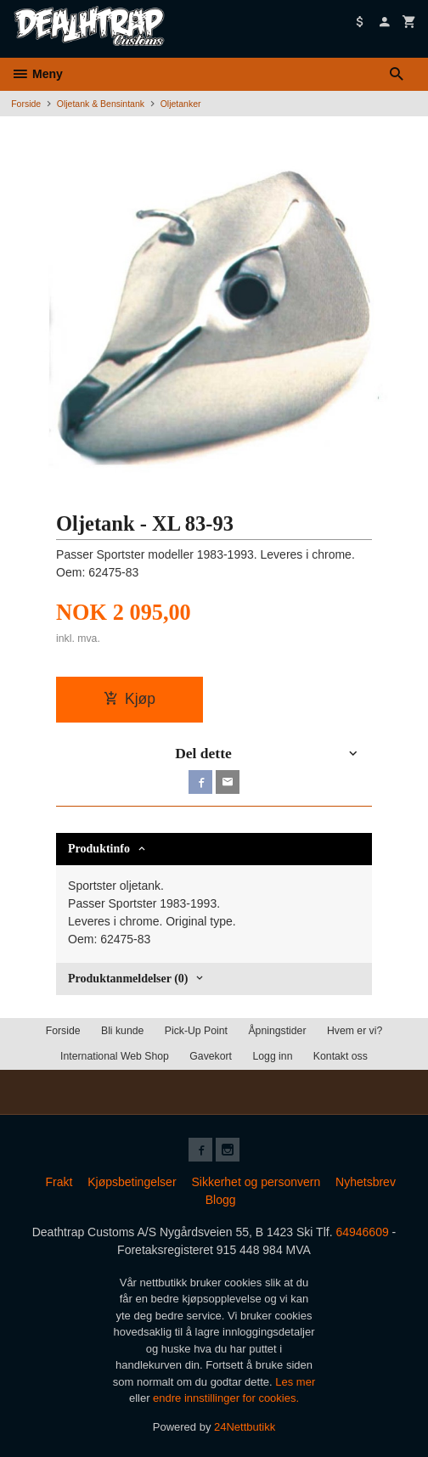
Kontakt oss (340, 1056)
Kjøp (129, 698)
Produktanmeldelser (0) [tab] (128, 978)
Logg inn (272, 1056)
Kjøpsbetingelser (131, 1182)
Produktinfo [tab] (99, 848)
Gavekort (210, 1056)
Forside (26, 103)
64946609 (361, 1232)
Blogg (221, 1200)
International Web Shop (114, 1056)
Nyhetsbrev (365, 1182)
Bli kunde (122, 1031)
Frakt (58, 1182)
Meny (37, 74)
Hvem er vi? (354, 1031)
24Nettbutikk (244, 1426)
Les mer (295, 1381)
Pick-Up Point (196, 1031)
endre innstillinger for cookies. (226, 1398)
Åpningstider (277, 1031)
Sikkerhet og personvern (255, 1182)
